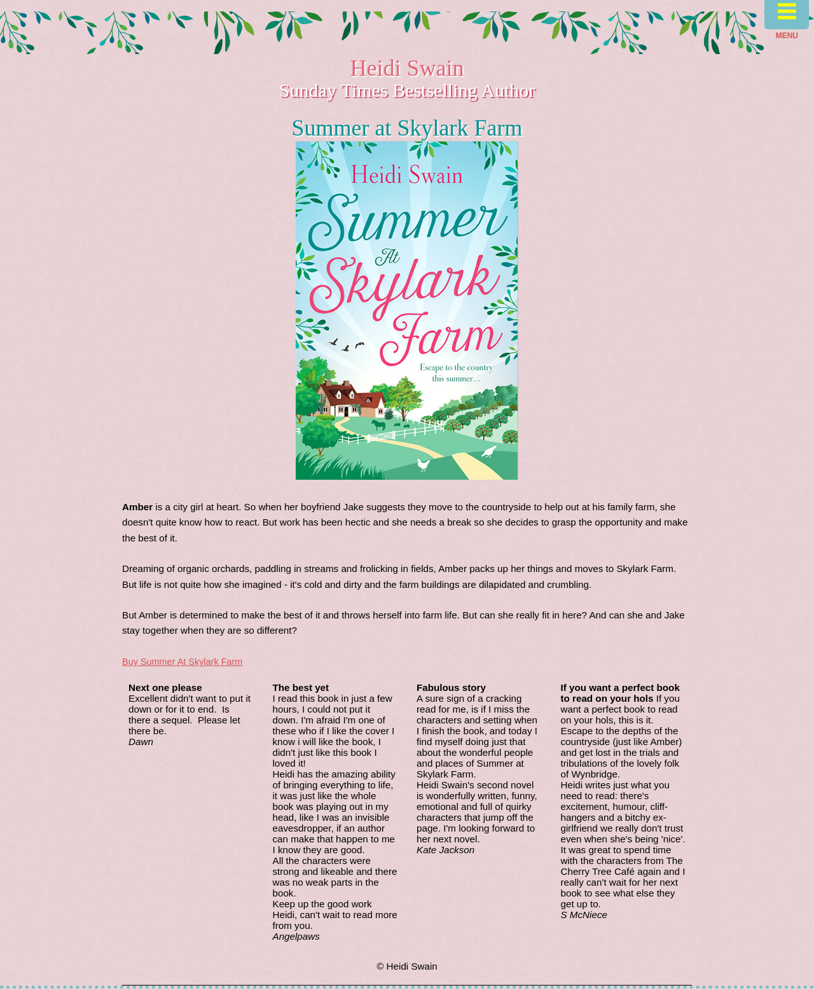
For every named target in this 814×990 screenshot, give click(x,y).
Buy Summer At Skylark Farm (182, 662)
